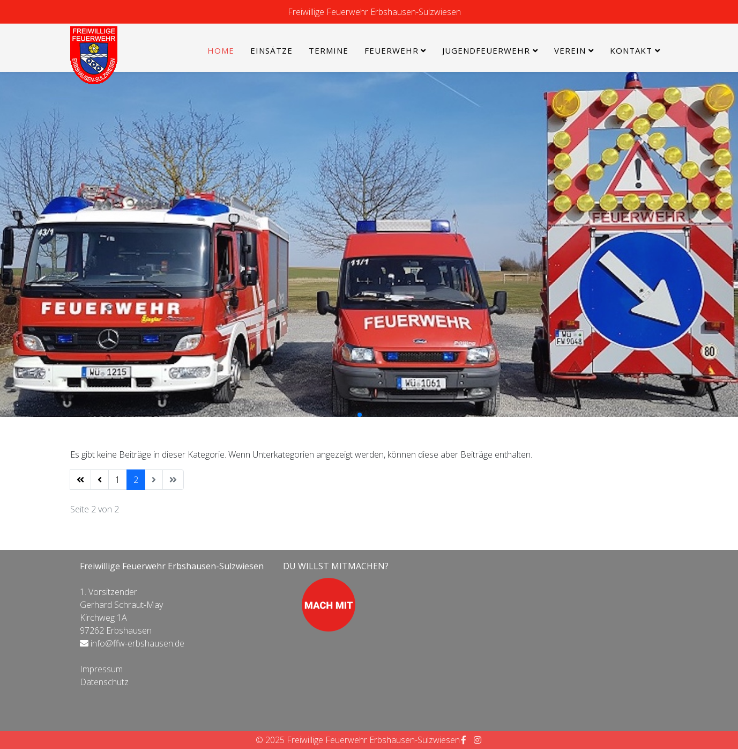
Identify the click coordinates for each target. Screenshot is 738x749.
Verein (570, 50)
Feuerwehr (391, 50)
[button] (350, 415)
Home (220, 50)
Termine (328, 50)
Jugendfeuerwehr (486, 50)
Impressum (101, 669)
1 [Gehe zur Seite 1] (117, 480)
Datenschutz (104, 682)
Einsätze (271, 50)
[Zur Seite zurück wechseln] (100, 479)
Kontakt (631, 50)
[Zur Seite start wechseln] (80, 479)
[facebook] (463, 740)
